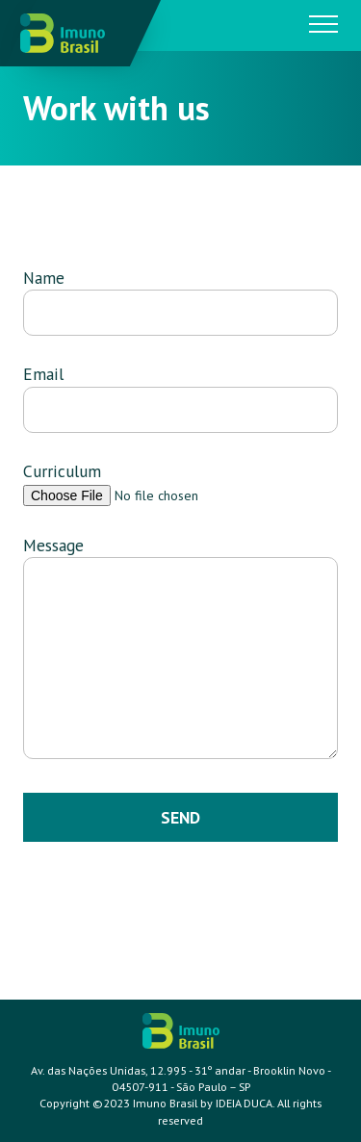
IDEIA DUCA (244, 1103)
